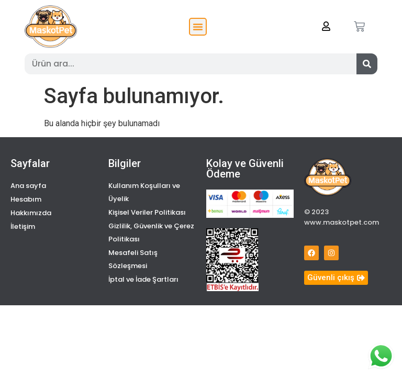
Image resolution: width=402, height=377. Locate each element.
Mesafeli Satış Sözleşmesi (133, 259)
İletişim (22, 226)
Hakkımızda (30, 213)
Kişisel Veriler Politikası (147, 212)
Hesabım (25, 199)
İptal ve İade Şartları (143, 279)
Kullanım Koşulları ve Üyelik (144, 192)
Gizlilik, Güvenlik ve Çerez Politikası (151, 232)
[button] (198, 27)
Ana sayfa (28, 186)
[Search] (366, 63)
